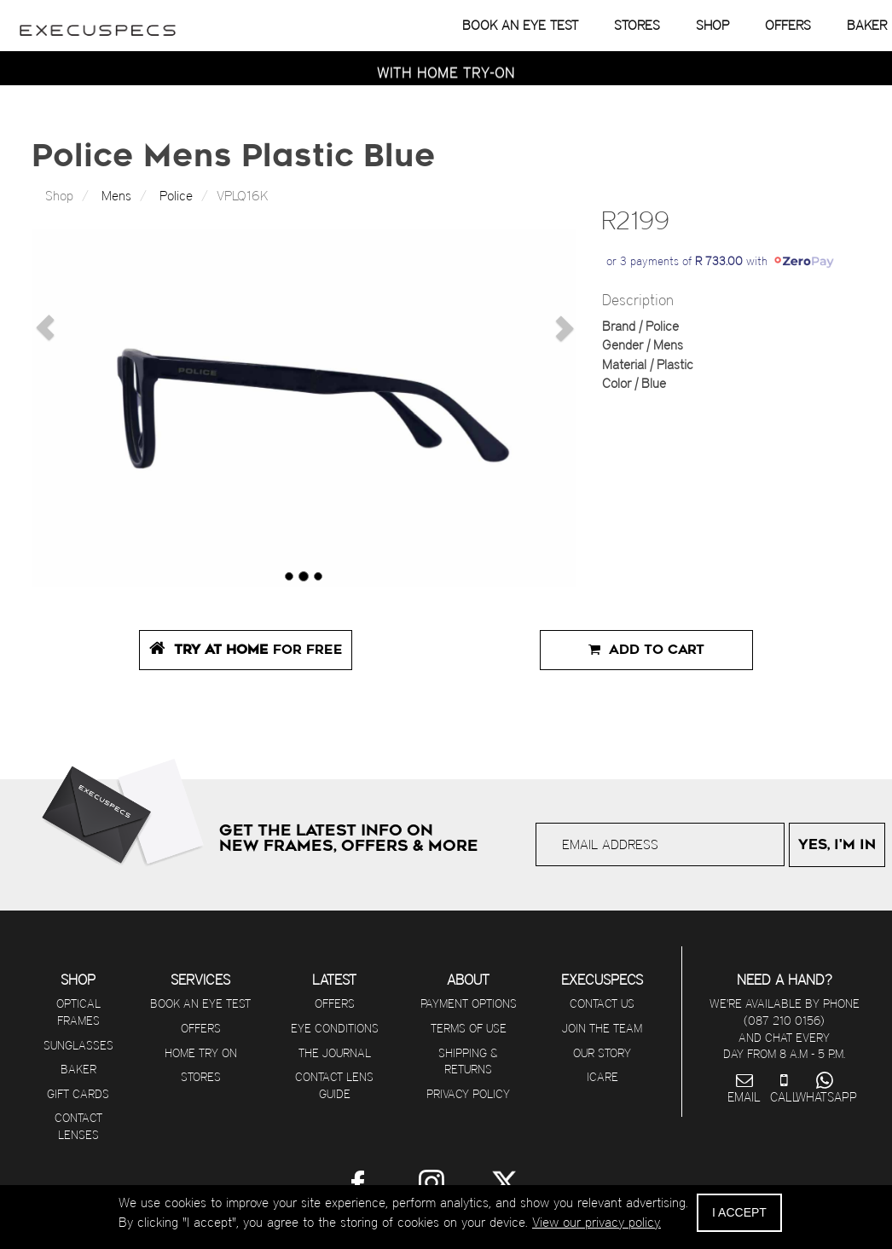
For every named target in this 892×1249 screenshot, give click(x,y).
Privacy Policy (468, 1094)
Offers (201, 1028)
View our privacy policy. (596, 1222)
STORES (637, 25)
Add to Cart (646, 649)
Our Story (602, 1053)
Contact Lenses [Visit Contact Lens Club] (78, 1126)
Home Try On (201, 1053)
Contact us (602, 1003)
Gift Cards (78, 1094)
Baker (78, 1069)
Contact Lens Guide (334, 1085)
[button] (40, 323)
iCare (602, 1076)
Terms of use (469, 1028)
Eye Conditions (335, 1028)
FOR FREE (246, 648)
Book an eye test (200, 1003)
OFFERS (788, 25)
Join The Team (602, 1028)
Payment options (468, 1003)
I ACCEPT (739, 1212)
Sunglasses (78, 1045)
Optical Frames (78, 1012)
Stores (201, 1076)
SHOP (712, 25)
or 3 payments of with (720, 261)
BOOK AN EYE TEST (520, 25)
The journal (334, 1053)
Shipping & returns (468, 1061)
